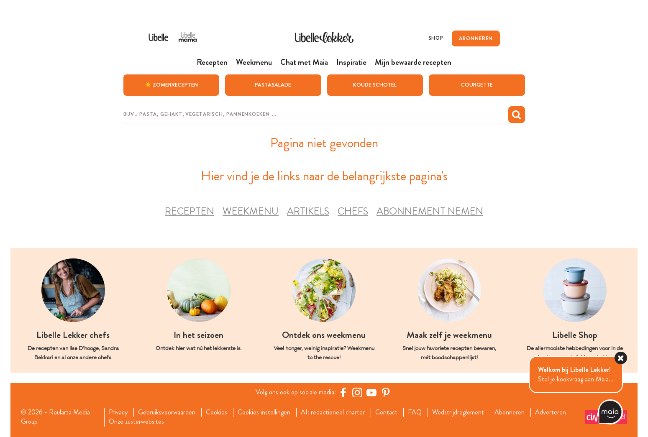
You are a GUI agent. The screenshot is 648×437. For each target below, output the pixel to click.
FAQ (415, 412)
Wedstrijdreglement (458, 412)
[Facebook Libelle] (343, 392)
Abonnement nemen (430, 211)
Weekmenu (251, 211)
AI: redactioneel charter (333, 412)
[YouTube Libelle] (371, 392)
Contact (386, 412)
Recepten (189, 211)
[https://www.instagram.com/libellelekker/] (357, 392)
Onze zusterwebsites (136, 421)
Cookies (216, 412)
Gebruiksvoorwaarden (166, 412)
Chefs (353, 211)
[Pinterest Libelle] (386, 392)
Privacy (118, 412)
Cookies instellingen (264, 412)
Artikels (308, 211)
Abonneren (509, 412)
